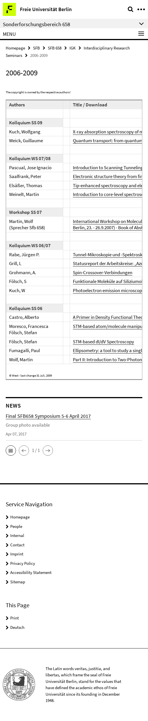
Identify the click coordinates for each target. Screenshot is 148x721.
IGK (72, 48)
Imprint (16, 554)
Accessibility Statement (31, 572)
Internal (17, 535)
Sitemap (17, 581)
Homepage (15, 48)
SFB (36, 48)
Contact (17, 545)
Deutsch (17, 627)
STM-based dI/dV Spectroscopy (103, 341)
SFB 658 (54, 48)
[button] (11, 450)
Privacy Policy (22, 563)
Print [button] (14, 618)
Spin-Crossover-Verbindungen (102, 272)
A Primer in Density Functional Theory (110, 317)
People (16, 526)
